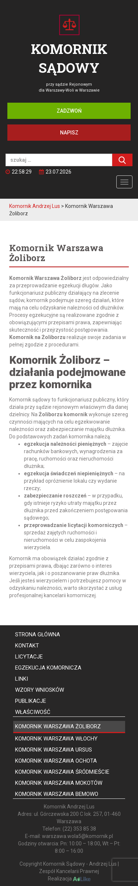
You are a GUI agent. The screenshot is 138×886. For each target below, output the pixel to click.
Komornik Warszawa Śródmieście (62, 772)
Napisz (69, 133)
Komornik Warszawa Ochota (56, 760)
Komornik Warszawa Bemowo (56, 794)
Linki (21, 678)
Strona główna (37, 634)
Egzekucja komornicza (48, 667)
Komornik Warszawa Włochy (56, 738)
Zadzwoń (69, 111)
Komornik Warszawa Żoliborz (58, 726)
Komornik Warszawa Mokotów (58, 783)
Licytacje (29, 656)
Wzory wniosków (39, 690)
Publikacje (30, 701)
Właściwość (32, 712)
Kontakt (27, 645)
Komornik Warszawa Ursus (53, 749)
